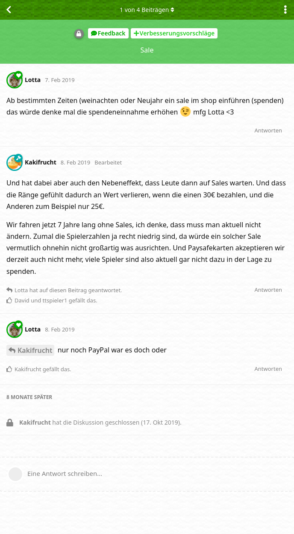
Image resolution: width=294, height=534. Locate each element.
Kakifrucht (35, 350)
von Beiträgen (147, 10)
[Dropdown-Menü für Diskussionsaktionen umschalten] (285, 10)
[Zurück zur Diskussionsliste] (8, 10)
